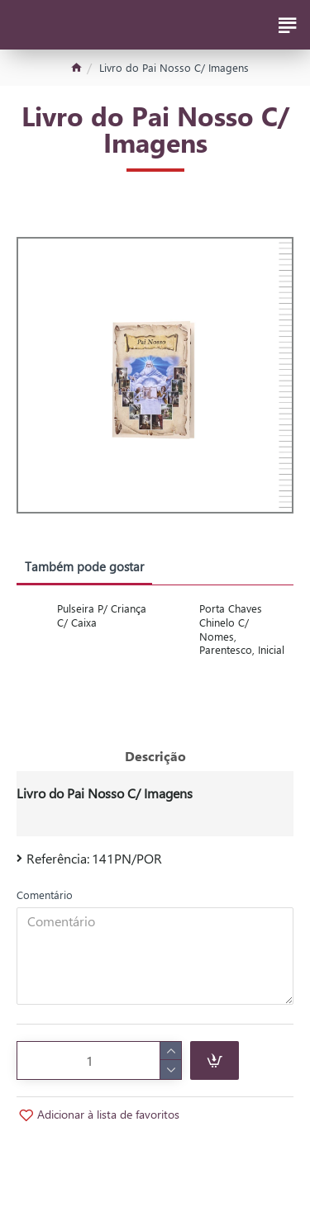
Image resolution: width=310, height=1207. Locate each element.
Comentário (45, 895)
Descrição (155, 755)
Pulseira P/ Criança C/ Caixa (101, 615)
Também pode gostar (84, 566)
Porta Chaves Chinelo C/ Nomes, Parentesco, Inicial (241, 629)
